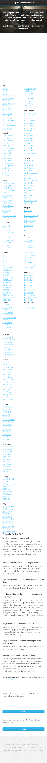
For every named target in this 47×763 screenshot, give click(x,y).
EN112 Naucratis (8, 121)
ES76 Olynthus (29, 98)
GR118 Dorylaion (30, 165)
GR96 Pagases (29, 185)
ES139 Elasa (28, 91)
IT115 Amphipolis (30, 247)
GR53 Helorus (28, 198)
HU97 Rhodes (29, 218)
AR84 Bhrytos (8, 150)
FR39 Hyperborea (9, 295)
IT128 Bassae (28, 240)
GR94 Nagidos (29, 190)
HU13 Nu (27, 230)
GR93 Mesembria (30, 193)
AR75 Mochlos (8, 163)
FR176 (5, 265)
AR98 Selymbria (8, 141)
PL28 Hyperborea (9, 327)
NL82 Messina (29, 292)
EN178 (5, 91)
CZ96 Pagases (8, 235)
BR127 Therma (8, 200)
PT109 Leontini (8, 342)
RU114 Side (7, 429)
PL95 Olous (7, 320)
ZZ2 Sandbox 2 (29, 307)
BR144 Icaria (7, 185)
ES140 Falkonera (30, 88)
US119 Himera (8, 514)
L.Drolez (29, 751)
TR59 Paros (7, 496)
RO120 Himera (8, 362)
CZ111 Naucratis (9, 233)
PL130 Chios (7, 310)
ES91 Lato (27, 96)
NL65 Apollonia (29, 295)
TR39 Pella (6, 499)
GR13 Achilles (28, 203)
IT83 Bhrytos (28, 257)
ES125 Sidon (28, 93)
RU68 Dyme (7, 434)
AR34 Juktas (7, 175)
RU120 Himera (8, 422)
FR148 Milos (7, 282)
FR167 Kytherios (8, 272)
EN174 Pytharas (8, 98)
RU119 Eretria (7, 424)
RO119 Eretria (7, 364)
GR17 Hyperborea (30, 200)
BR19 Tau (6, 218)
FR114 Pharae (8, 290)
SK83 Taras (6, 459)
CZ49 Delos (7, 242)
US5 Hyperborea (9, 531)
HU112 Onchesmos (31, 215)
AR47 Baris (6, 173)
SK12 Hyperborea (9, 469)
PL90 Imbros (7, 322)
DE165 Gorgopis (30, 113)
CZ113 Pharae (8, 230)
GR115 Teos (28, 170)
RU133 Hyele (7, 412)
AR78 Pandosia (8, 160)
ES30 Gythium (28, 103)
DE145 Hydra (28, 133)
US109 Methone (8, 526)
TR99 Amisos (7, 486)
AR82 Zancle (7, 153)
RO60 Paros (7, 392)
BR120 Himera (8, 208)
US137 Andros (8, 509)
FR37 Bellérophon (9, 297)
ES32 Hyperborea (30, 101)
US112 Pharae (8, 524)
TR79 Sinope (7, 494)
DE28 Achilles (28, 150)
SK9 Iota (6, 471)
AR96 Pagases (8, 145)
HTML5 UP (27, 754)
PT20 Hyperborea (9, 354)
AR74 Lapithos (8, 165)
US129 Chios (7, 511)
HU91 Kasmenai (29, 220)
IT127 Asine (28, 242)
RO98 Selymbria (8, 382)
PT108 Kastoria (8, 345)
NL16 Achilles (28, 300)
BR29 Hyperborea (9, 215)
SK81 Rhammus (8, 464)
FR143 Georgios (8, 285)
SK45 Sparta (7, 466)
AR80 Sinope (7, 158)
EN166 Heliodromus (10, 101)
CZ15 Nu (6, 245)
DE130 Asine (28, 138)
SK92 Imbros (7, 454)
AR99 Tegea (7, 138)
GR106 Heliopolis (30, 178)
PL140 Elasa (7, 305)
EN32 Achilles (7, 128)
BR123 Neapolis (8, 205)
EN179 (5, 88)
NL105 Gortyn (29, 290)
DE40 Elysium (28, 145)
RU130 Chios (7, 417)
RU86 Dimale (7, 432)
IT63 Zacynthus (29, 265)
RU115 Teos (7, 427)
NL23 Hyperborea (30, 297)
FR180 (5, 255)
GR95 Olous (28, 188)
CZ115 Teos (7, 225)
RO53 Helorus (8, 394)
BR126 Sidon (7, 203)
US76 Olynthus (8, 529)
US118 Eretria (7, 516)
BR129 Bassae (8, 198)
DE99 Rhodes (28, 141)
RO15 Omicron (8, 399)
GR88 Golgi (28, 195)
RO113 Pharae (8, 374)
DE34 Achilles (28, 148)
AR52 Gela (6, 168)
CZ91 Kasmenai (8, 240)
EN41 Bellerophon (9, 126)
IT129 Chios (28, 238)
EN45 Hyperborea (9, 123)
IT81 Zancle (28, 260)
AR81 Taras (6, 155)
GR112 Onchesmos (31, 173)
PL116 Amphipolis (9, 317)
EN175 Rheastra (8, 96)
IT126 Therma (28, 245)
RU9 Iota (6, 439)
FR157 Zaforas (8, 277)
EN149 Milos (7, 116)
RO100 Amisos (8, 379)
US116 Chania (8, 521)
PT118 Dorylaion (9, 340)
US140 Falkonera (9, 506)
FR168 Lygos (7, 270)
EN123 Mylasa (7, 118)
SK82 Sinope (7, 461)
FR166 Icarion (8, 275)
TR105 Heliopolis (9, 479)
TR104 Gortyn (7, 481)
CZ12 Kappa (7, 247)
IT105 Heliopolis (29, 255)
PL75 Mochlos (8, 325)
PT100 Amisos (8, 347)
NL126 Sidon (28, 285)
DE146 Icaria (28, 130)
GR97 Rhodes (28, 183)
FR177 (5, 262)
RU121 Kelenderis (9, 419)
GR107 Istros (28, 175)
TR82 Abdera (7, 491)
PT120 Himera (8, 337)
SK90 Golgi (7, 457)
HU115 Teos (28, 210)
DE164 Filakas (29, 116)
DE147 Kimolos (29, 128)
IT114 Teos (27, 250)
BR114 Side (7, 210)
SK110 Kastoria (8, 447)
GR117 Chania (29, 168)
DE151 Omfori (29, 126)
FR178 (5, 260)
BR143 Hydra (7, 188)
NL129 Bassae (29, 277)
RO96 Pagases (8, 384)
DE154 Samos (29, 123)
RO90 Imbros (7, 387)
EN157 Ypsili (7, 108)
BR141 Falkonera (9, 190)
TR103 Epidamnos (9, 484)
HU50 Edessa (28, 225)
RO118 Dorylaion (9, 367)
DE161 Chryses (29, 121)
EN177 (5, 93)
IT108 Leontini (29, 253)
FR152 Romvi (7, 280)
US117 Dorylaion (9, 519)
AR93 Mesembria (9, 148)
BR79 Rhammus (8, 213)
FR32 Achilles (7, 300)
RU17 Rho (6, 437)
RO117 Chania (8, 369)
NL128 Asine (28, 280)
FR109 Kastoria (8, 292)
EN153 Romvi (7, 113)
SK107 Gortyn (8, 452)
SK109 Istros (7, 449)
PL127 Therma (8, 312)
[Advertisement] (23, 60)
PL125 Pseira (7, 315)
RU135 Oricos (8, 407)
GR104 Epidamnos (30, 180)
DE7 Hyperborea (30, 153)
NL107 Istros (28, 287)
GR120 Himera (29, 160)
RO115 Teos (7, 372)
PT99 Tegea (7, 350)
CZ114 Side (7, 228)
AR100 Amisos (8, 135)
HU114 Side (28, 213)
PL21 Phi (6, 330)
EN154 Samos (8, 111)
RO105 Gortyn (8, 377)
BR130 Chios (7, 195)
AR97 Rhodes (7, 143)
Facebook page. (12, 680)
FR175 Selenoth (8, 267)
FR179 (5, 257)
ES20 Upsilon (28, 106)
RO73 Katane (7, 389)
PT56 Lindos (7, 352)
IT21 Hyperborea (30, 267)
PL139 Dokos (7, 307)
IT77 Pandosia (29, 262)
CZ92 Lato (6, 238)
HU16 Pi (26, 228)
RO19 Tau (6, 397)
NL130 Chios (28, 275)
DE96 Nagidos (29, 143)
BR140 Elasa (7, 193)
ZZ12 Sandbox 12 (30, 305)
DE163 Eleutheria (30, 118)
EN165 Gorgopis (9, 103)
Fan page (23, 711)
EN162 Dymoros (8, 106)
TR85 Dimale (7, 489)
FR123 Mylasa (7, 287)
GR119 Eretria (28, 163)
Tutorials (23, 729)
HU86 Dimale (28, 223)
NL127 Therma (29, 282)
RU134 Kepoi (7, 409)
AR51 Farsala (7, 170)
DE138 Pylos (28, 135)
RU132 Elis (6, 414)
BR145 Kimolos (8, 183)
